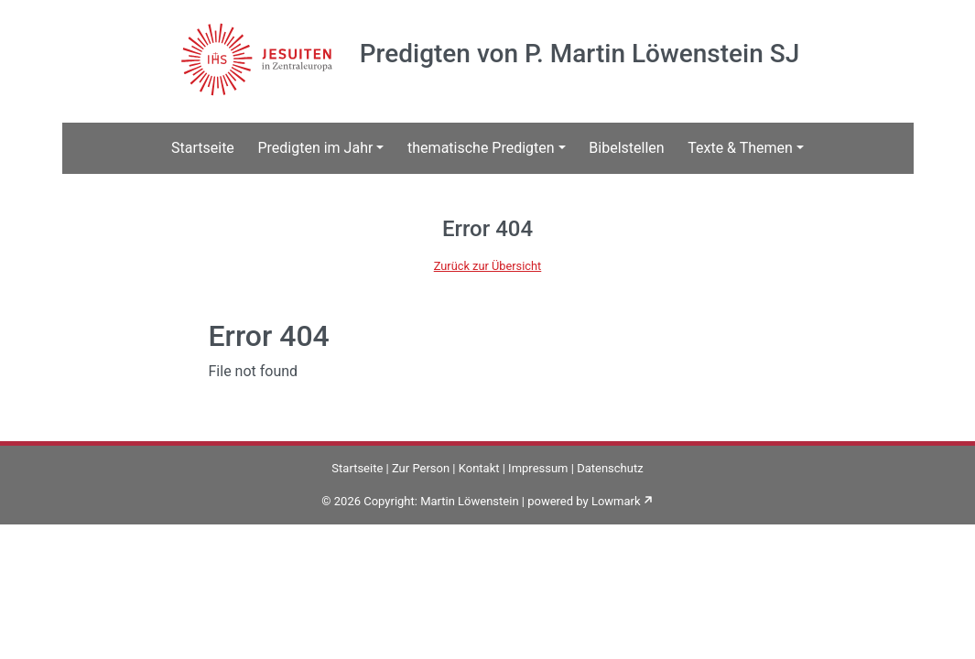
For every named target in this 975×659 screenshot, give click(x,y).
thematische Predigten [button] (481, 148)
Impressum (538, 468)
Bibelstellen (626, 148)
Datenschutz (610, 468)
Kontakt (479, 468)
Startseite (202, 148)
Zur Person (421, 468)
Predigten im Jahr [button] (315, 148)
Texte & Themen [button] (740, 148)
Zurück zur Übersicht (488, 266)
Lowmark (616, 501)
